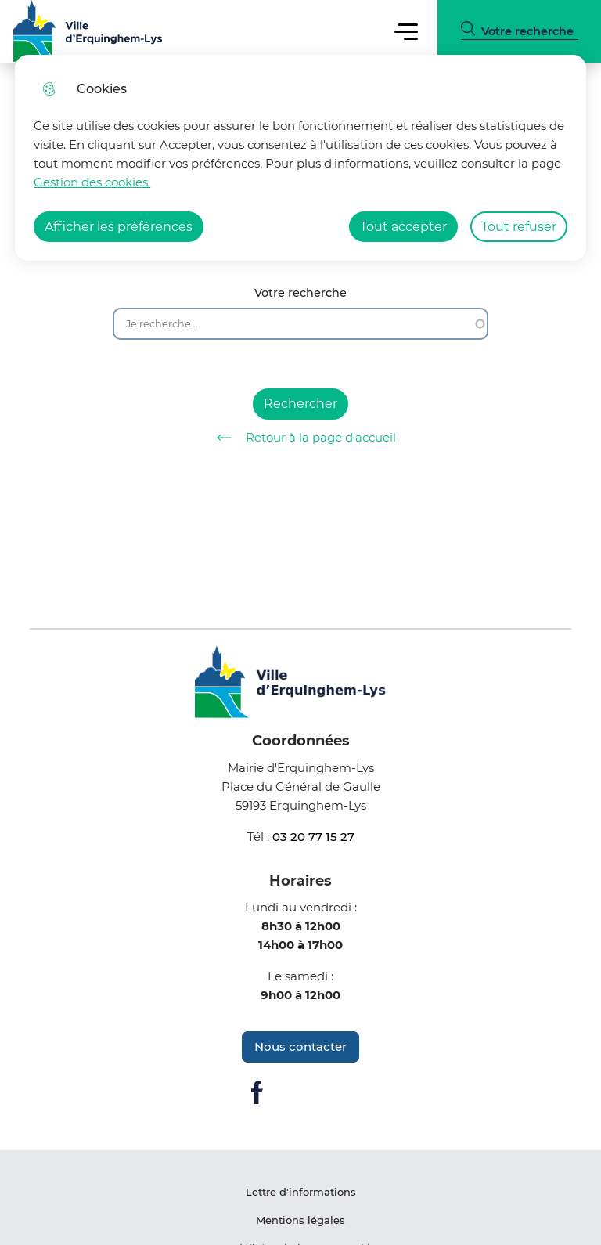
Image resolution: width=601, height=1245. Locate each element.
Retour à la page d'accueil (301, 438)
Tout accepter (403, 226)
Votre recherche (300, 293)
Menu (406, 30)
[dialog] (300, 158)
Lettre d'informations (301, 1191)
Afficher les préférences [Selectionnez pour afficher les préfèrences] (119, 226)
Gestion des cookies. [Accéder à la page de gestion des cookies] (92, 182)
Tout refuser (518, 226)
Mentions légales (300, 1220)
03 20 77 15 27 (313, 836)
